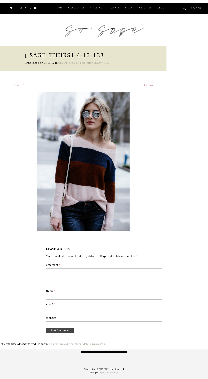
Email (50, 304)
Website (51, 317)
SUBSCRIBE (145, 8)
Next (20, 85)
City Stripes (65, 62)
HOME (59, 8)
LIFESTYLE (97, 8)
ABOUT (161, 8)
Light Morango (110, 373)
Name (51, 291)
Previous (145, 85)
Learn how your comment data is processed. (77, 344)
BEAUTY (114, 8)
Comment (53, 264)
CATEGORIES (76, 8)
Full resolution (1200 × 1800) (92, 62)
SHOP (128, 8)
